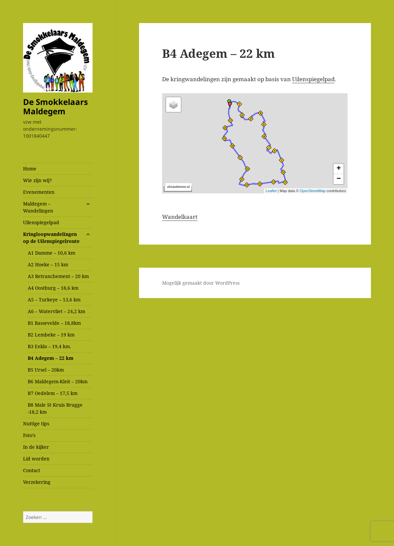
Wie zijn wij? (37, 180)
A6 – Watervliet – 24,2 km (56, 311)
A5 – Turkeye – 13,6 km (54, 299)
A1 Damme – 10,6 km (51, 253)
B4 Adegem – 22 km (51, 358)
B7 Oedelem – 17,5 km (53, 393)
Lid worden (36, 458)
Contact (31, 470)
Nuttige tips (36, 423)
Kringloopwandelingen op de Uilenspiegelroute (51, 237)
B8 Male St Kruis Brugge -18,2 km (55, 408)
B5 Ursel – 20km (46, 370)
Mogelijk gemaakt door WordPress (201, 283)
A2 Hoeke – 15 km (48, 264)
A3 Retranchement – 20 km (58, 276)
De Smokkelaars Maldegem (55, 106)
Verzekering (36, 482)
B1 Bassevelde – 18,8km (54, 323)
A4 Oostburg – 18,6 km (53, 288)
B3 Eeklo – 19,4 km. (49, 346)
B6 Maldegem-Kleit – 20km (58, 381)
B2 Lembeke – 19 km (51, 334)
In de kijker (36, 447)
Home (29, 168)
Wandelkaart (180, 217)
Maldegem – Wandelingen (38, 207)
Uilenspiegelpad (41, 222)
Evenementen (38, 192)
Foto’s (29, 435)
